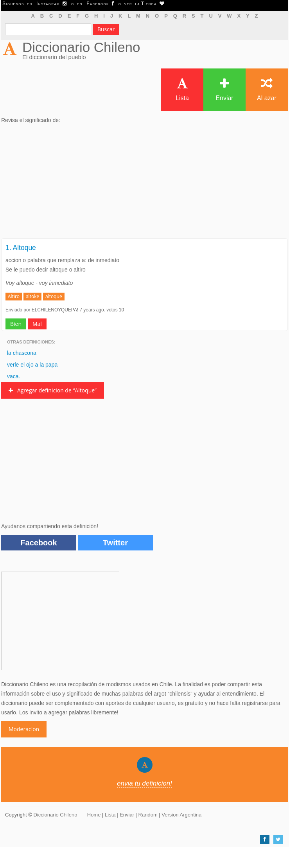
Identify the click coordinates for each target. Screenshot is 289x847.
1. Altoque (20, 248)
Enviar (224, 89)
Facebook (38, 542)
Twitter (115, 542)
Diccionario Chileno (81, 47)
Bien (16, 323)
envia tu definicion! (144, 783)
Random (148, 815)
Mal (37, 323)
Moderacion (24, 729)
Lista (182, 89)
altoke (32, 296)
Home (94, 815)
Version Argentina (181, 815)
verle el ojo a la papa (32, 364)
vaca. (13, 376)
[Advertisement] (144, 183)
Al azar (266, 89)
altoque (53, 296)
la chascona (21, 353)
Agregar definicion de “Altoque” (53, 390)
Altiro (14, 296)
